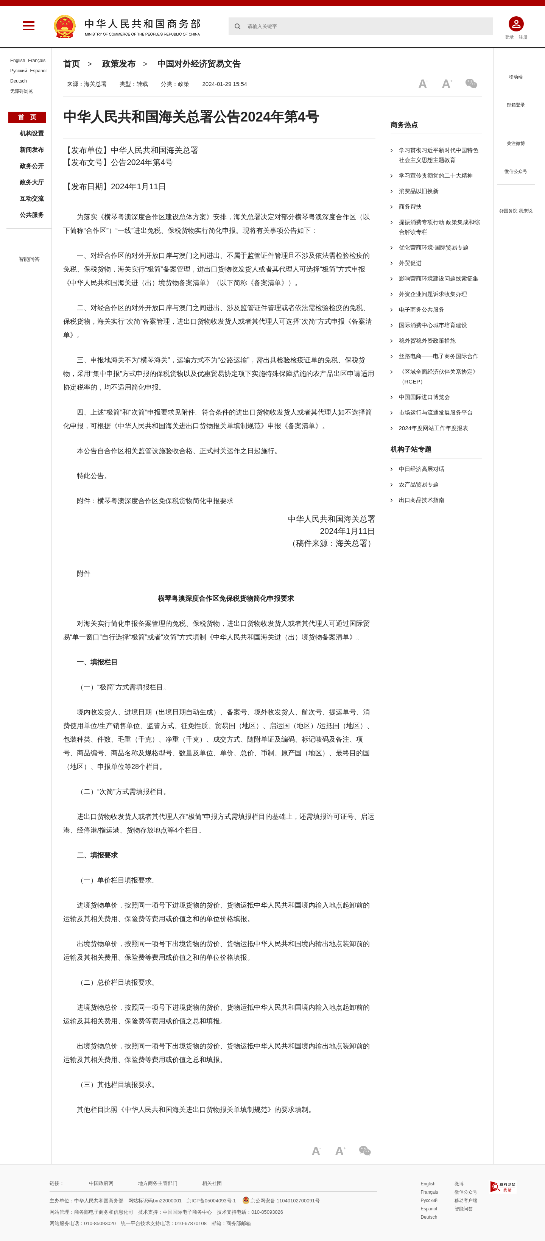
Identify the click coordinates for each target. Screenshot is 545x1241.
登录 (509, 37)
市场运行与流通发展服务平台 (436, 412)
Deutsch (18, 81)
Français (36, 60)
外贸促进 (410, 263)
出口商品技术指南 (421, 500)
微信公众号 (466, 1192)
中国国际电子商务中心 (187, 1212)
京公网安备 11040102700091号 (281, 1201)
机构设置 (32, 133)
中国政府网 (101, 1183)
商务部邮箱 (238, 1223)
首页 (71, 64)
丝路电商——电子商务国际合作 (438, 356)
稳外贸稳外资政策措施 (427, 340)
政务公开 (32, 166)
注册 (523, 37)
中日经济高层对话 (421, 469)
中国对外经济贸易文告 (199, 64)
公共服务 (32, 215)
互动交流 (32, 198)
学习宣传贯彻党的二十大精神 (436, 175)
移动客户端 (466, 1200)
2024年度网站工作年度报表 (433, 428)
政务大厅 (32, 182)
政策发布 (118, 64)
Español (38, 70)
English (17, 60)
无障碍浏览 (21, 91)
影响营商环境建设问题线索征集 (438, 278)
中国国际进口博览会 (424, 397)
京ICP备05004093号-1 (211, 1201)
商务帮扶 (410, 206)
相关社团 (212, 1183)
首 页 (27, 117)
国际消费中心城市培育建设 (433, 325)
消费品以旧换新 (419, 191)
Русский (18, 70)
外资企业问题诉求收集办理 (433, 294)
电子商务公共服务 (421, 309)
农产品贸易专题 (419, 484)
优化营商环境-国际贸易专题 (434, 247)
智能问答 (29, 259)
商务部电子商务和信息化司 (103, 1212)
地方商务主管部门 (158, 1183)
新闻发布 (32, 150)
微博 (459, 1183)
